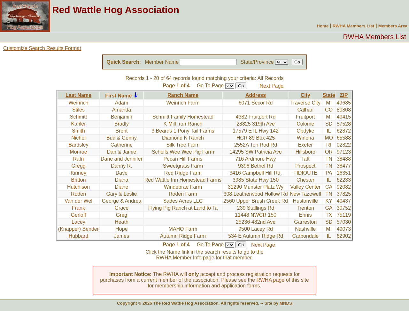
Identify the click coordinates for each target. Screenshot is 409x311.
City (305, 95)
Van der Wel (78, 201)
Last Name (78, 95)
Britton (78, 180)
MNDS (286, 303)
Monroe (78, 152)
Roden (78, 194)
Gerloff (78, 215)
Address (255, 95)
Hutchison (78, 187)
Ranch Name (182, 95)
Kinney (78, 173)
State (329, 95)
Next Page (272, 86)
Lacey (78, 222)
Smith (78, 131)
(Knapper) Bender (78, 229)
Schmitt (78, 116)
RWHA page (270, 280)
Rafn (78, 159)
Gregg (78, 166)
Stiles (78, 109)
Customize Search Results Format (42, 48)
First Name (118, 95)
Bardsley (78, 145)
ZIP (344, 95)
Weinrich (78, 102)
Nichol (78, 138)
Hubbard (78, 236)
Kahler (78, 124)
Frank (78, 208)
